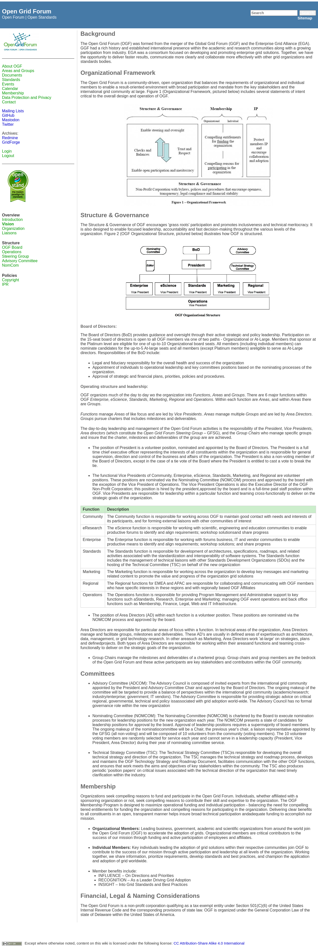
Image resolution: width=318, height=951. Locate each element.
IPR (5, 284)
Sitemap (305, 18)
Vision (8, 224)
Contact (9, 102)
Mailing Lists (13, 111)
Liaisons (9, 233)
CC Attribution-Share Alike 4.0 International (209, 943)
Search (307, 13)
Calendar (10, 88)
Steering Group (15, 256)
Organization (13, 228)
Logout (8, 156)
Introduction (12, 219)
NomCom (10, 265)
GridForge (11, 142)
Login (7, 151)
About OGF (12, 66)
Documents (12, 75)
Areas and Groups (18, 71)
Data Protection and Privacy (26, 97)
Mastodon (10, 120)
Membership (13, 93)
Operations (11, 252)
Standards (11, 80)
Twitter (8, 124)
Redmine (10, 138)
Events (8, 84)
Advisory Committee (20, 261)
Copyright (10, 280)
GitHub (8, 115)
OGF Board (12, 247)
